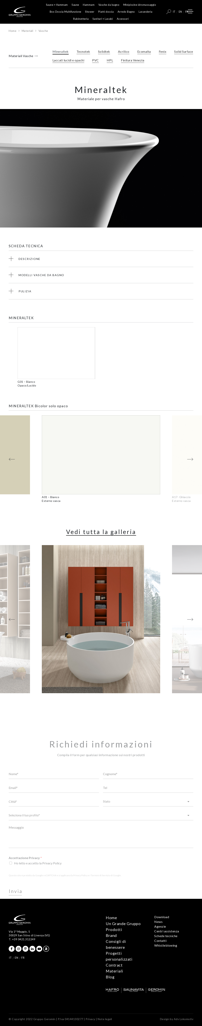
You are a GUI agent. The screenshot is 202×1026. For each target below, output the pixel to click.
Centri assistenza (166, 931)
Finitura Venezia (132, 61)
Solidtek (104, 52)
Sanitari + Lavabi (103, 18)
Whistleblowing (165, 945)
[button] (12, 460)
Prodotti (114, 929)
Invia (15, 900)
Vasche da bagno (109, 4)
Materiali (27, 30)
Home (12, 30)
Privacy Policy (80, 883)
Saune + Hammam (57, 4)
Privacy (90, 1019)
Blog (110, 976)
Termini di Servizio (100, 883)
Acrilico (123, 52)
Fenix (162, 52)
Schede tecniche (166, 936)
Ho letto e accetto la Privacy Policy (38, 872)
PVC (95, 61)
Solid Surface (183, 52)
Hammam (88, 4)
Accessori (123, 18)
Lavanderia (145, 11)
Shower (89, 11)
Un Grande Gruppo (123, 923)
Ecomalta (144, 52)
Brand (111, 935)
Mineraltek (60, 52)
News (158, 921)
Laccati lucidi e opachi (68, 61)
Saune (75, 4)
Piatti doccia (106, 11)
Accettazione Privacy (25, 866)
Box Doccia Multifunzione (65, 11)
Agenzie (160, 926)
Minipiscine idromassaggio (139, 4)
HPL (110, 61)
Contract (114, 965)
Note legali (105, 1019)
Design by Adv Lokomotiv (177, 1019)
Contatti (160, 940)
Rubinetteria (81, 18)
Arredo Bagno (126, 11)
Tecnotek (83, 52)
